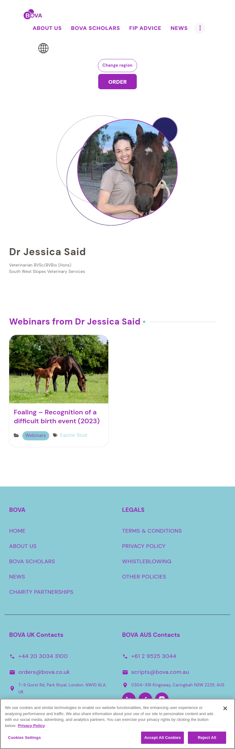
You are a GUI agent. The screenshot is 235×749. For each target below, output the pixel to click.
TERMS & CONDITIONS (152, 530)
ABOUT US (23, 546)
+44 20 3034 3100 (43, 655)
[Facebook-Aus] (145, 699)
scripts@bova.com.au (160, 671)
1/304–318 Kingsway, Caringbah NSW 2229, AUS (173, 685)
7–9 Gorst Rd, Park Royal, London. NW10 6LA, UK (57, 688)
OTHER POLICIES (144, 576)
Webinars (35, 435)
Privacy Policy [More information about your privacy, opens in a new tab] (31, 727)
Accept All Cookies (162, 739)
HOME (17, 530)
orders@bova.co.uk (44, 671)
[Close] (225, 710)
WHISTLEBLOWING (146, 561)
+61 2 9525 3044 (153, 655)
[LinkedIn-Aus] (129, 699)
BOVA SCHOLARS (32, 561)
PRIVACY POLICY (144, 546)
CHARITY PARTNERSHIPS (41, 592)
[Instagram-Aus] (162, 699)
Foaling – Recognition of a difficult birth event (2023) (57, 416)
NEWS (17, 576)
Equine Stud (73, 435)
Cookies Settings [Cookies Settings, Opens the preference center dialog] (24, 739)
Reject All (207, 739)
